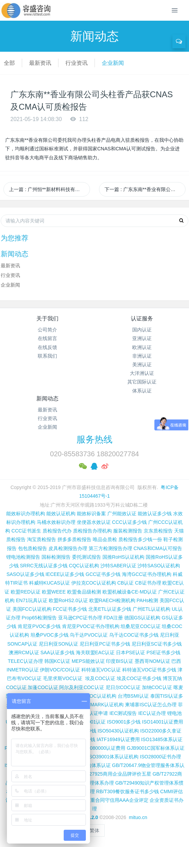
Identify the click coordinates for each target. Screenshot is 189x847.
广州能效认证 (121, 513)
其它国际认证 (141, 382)
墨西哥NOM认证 (152, 661)
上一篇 (49, 189)
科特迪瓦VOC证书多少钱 (149, 669)
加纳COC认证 (157, 687)
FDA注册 (113, 617)
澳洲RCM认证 (24, 652)
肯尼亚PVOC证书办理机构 (90, 626)
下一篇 (145, 189)
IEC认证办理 (151, 713)
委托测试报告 (86, 557)
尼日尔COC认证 (123, 687)
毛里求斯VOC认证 (62, 678)
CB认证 (125, 583)
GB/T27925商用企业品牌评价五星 (114, 774)
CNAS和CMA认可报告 (158, 548)
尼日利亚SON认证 (58, 644)
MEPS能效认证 (88, 661)
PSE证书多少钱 (163, 652)
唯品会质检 (105, 539)
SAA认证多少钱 (57, 652)
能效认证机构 (60, 513)
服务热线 (94, 439)
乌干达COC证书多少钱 (134, 635)
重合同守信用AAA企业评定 (119, 800)
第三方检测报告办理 (110, 548)
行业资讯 (76, 63)
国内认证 (142, 329)
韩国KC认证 (57, 661)
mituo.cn (138, 817)
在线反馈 (47, 347)
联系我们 (47, 356)
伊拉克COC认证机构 (93, 583)
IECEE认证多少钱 (64, 574)
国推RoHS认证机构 (123, 557)
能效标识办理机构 (25, 513)
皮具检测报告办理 (67, 548)
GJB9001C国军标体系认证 (155, 748)
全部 (9, 63)
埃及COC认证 (100, 678)
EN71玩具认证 (31, 600)
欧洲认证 (142, 347)
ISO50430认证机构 (118, 731)
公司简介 (47, 329)
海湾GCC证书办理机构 (146, 574)
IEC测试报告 (123, 713)
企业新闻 (113, 63)
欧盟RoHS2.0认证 (68, 600)
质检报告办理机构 (92, 531)
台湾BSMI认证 (133, 696)
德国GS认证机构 (142, 617)
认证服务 (142, 318)
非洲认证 (142, 356)
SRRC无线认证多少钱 (44, 565)
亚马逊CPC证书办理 (80, 617)
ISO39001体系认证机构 (113, 756)
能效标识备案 (91, 513)
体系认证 (142, 390)
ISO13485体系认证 (161, 739)
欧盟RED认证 (25, 592)
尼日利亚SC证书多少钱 (157, 644)
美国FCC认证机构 (32, 609)
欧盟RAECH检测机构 (112, 600)
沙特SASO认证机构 (158, 565)
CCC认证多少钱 (129, 522)
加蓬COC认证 (43, 687)
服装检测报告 (127, 531)
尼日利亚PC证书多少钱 (105, 644)
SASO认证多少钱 (25, 574)
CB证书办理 (148, 583)
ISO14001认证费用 (162, 722)
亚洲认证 (142, 338)
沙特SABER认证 (118, 565)
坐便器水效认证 (94, 522)
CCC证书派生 (26, 531)
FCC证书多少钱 (70, 609)
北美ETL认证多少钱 (109, 609)
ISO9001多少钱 (124, 722)
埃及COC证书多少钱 (139, 678)
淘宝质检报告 (41, 539)
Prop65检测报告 (39, 617)
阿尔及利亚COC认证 (81, 687)
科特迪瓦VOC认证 (101, 669)
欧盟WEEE (54, 592)
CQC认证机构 (84, 565)
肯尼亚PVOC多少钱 (39, 626)
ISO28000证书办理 (160, 756)
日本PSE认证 (130, 652)
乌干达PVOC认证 (89, 635)
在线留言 (47, 338)
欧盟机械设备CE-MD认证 (129, 592)
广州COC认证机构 (96, 696)
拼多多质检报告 (74, 539)
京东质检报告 (158, 531)
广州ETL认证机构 (152, 609)
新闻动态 (47, 398)
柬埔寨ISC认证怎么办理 (151, 704)
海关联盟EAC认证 (95, 652)
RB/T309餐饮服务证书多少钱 (127, 791)
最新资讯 (40, 63)
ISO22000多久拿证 (160, 731)
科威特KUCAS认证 (49, 583)
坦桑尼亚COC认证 (140, 626)
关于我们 (47, 318)
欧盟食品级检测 (84, 592)
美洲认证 (142, 364)
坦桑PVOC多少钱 (49, 635)
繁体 (94, 830)
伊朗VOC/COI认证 (60, 669)
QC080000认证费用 (104, 748)
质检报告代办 (57, 531)
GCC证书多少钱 (103, 574)
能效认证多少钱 (155, 513)
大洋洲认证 (142, 373)
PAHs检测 (148, 600)
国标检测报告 (56, 557)
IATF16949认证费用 (118, 739)
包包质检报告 (32, 548)
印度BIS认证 (119, 661)
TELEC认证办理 (25, 661)
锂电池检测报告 (23, 557)
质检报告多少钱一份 (140, 539)
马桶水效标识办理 (56, 522)
